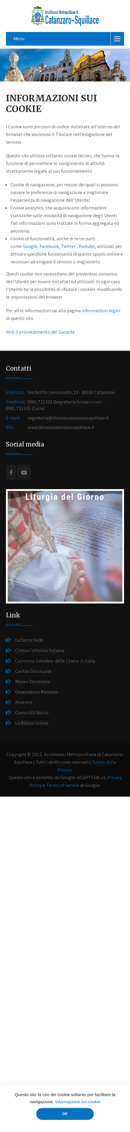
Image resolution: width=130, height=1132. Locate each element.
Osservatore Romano (36, 692)
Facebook (49, 246)
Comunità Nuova (31, 713)
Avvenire (23, 702)
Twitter (68, 246)
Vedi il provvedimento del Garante (40, 332)
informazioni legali (101, 311)
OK (65, 1114)
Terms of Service (62, 785)
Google (30, 246)
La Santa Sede (29, 640)
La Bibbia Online (31, 723)
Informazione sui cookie (77, 1101)
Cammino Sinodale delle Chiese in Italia (55, 661)
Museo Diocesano (32, 681)
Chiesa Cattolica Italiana (39, 650)
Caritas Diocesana (33, 671)
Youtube (87, 246)
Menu (18, 39)
